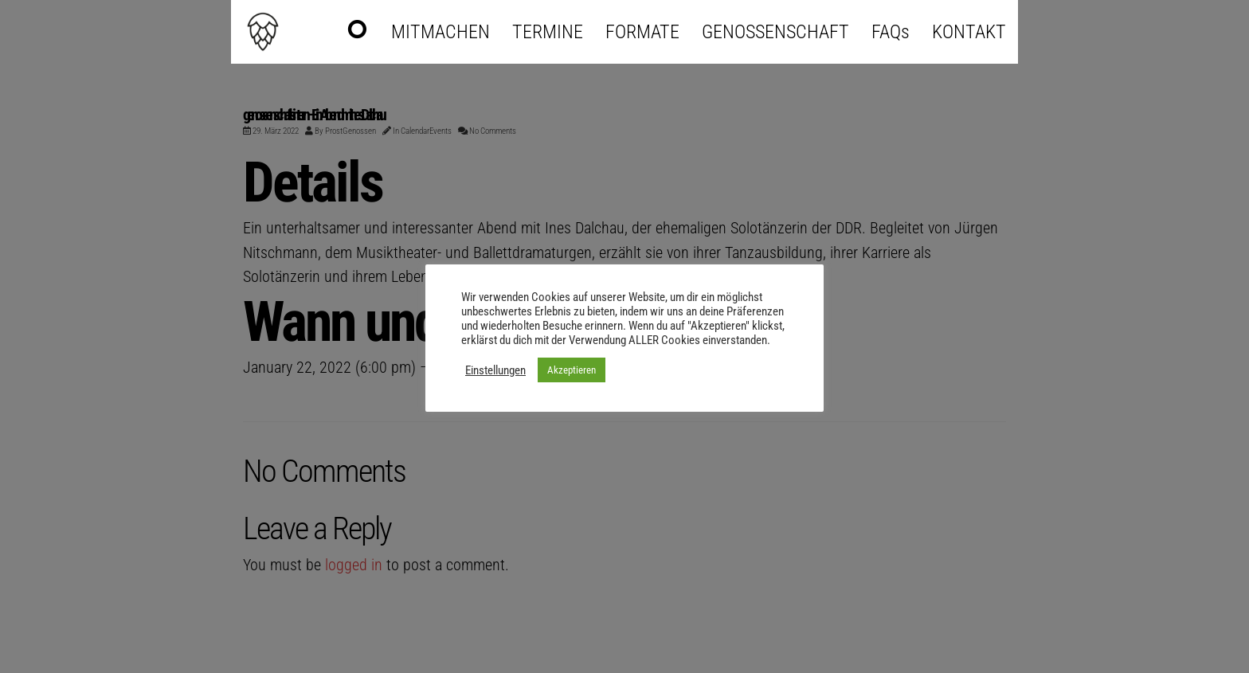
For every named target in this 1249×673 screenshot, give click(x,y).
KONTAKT (969, 32)
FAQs (890, 32)
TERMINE (547, 32)
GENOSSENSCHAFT (775, 32)
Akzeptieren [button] (571, 370)
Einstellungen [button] (495, 370)
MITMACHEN (440, 32)
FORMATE (642, 32)
